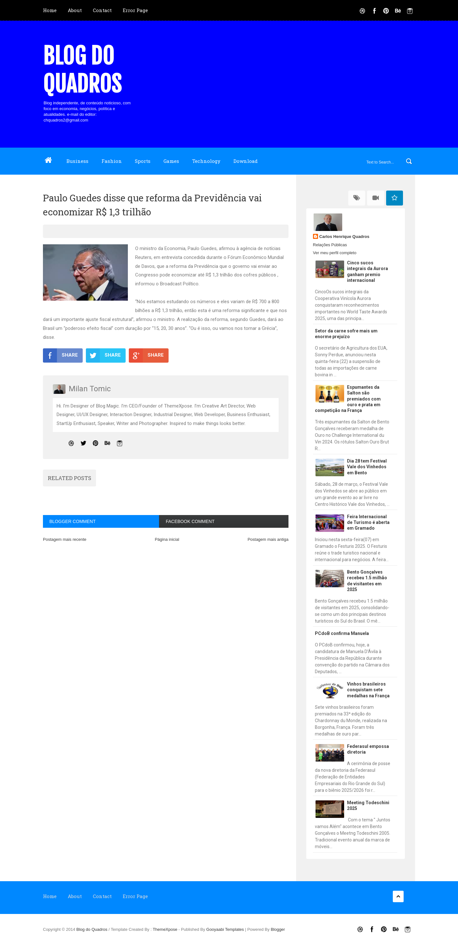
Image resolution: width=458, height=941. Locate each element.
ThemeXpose (165, 929)
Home (50, 10)
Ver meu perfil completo (335, 252)
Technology (206, 161)
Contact (102, 10)
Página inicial (167, 539)
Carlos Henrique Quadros (344, 236)
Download (245, 161)
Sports (142, 161)
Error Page (135, 10)
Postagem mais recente (65, 539)
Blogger (278, 929)
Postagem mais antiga (267, 539)
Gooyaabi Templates (225, 929)
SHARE (60, 355)
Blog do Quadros (82, 70)
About (75, 10)
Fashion (111, 161)
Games (171, 161)
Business (77, 161)
